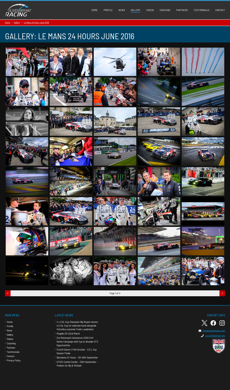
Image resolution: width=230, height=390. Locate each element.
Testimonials (201, 10)
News (122, 10)
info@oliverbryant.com (212, 330)
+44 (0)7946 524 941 (213, 335)
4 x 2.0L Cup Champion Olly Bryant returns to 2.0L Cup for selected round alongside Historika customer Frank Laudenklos (77, 325)
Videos (150, 10)
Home (95, 10)
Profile (108, 10)
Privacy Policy (14, 360)
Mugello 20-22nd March (68, 333)
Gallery (135, 10)
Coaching (165, 10)
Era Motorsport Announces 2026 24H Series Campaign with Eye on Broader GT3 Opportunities (77, 341)
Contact (220, 10)
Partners (182, 10)
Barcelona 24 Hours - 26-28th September (77, 357)
